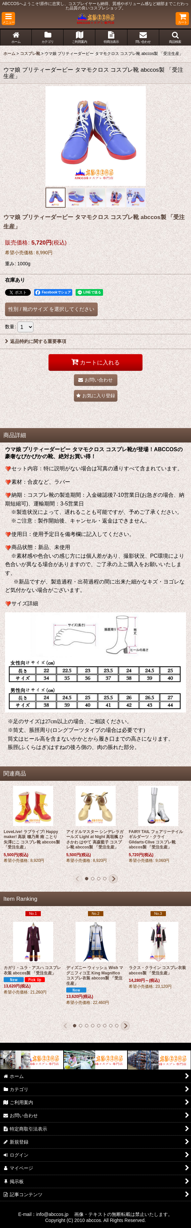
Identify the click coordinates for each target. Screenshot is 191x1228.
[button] (8, 18)
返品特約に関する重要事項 (35, 341)
